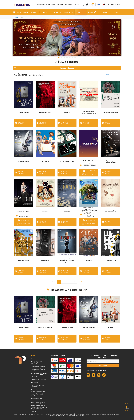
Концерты (57, 12)
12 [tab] (75, 57)
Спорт (33, 12)
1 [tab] (58, 57)
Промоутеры (68, 4)
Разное (104, 12)
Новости (60, 4)
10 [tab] (72, 57)
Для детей (92, 12)
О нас (32, 359)
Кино (116, 12)
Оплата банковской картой (37, 394)
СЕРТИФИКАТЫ (20, 12)
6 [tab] (66, 57)
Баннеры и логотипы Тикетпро (37, 386)
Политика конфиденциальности (38, 390)
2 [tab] (59, 57)
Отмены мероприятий (38, 403)
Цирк (45, 12)
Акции (76, 4)
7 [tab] (67, 57)
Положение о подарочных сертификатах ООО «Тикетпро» (39, 375)
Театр (80, 12)
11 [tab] (74, 57)
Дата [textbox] (107, 74)
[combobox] (112, 74)
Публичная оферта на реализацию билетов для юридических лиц (39, 407)
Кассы (53, 4)
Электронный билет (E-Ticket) (38, 369)
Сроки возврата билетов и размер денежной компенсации (38, 380)
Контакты (34, 411)
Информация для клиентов (36, 362)
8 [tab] (69, 57)
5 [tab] (64, 57)
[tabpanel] (67, 37)
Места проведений (43, 4)
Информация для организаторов (36, 399)
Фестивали (68, 12)
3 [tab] (61, 57)
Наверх (127, 407)
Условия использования (38, 366)
